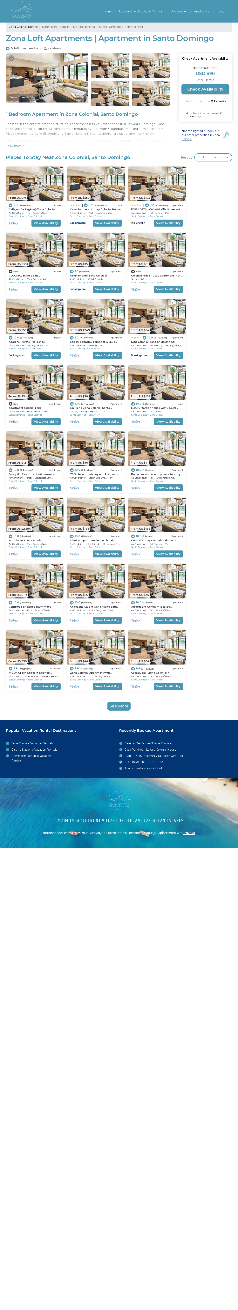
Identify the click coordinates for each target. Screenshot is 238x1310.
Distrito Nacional (84, 27)
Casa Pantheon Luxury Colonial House (150, 608)
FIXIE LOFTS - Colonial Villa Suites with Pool (154, 614)
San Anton (205, 278)
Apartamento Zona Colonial (27, 271)
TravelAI (189, 691)
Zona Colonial (134, 27)
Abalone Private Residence (142, 271)
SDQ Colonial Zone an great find (30, 335)
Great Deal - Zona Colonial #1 (200, 527)
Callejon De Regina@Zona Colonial (32, 207)
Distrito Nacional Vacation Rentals (34, 608)
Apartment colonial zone (82, 335)
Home (107, 11)
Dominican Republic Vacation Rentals (31, 616)
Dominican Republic (55, 27)
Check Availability (205, 89)
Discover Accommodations (190, 11)
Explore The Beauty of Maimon (141, 11)
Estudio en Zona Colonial (197, 398)
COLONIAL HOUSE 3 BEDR (198, 207)
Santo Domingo (110, 27)
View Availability (42, 220)
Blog (221, 11)
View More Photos (23, 97)
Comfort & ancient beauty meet (145, 463)
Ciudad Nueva (150, 278)
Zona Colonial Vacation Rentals (32, 602)
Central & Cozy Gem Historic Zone (88, 463)
